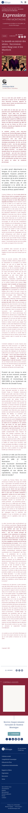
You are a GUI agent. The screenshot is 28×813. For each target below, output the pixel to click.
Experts (4, 790)
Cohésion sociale (6, 756)
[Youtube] (16, 739)
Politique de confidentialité (13, 805)
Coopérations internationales (10, 765)
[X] (22, 37)
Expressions (5, 773)
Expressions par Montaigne (13, 7)
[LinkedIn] (25, 37)
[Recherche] (22, 2)
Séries (3, 779)
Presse (3, 796)
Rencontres (5, 776)
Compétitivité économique (9, 759)
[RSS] (22, 739)
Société (4, 36)
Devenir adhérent (6, 794)
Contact (4, 797)
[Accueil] (5, 2)
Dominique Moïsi (8, 86)
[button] (26, 2)
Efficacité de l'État (7, 762)
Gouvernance (5, 788)
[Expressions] (14, 16)
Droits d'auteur (18, 806)
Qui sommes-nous (6, 787)
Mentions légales (9, 806)
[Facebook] (19, 37)
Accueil (3, 7)
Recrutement (5, 792)
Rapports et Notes (7, 770)
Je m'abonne (15, 734)
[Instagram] (19, 739)
